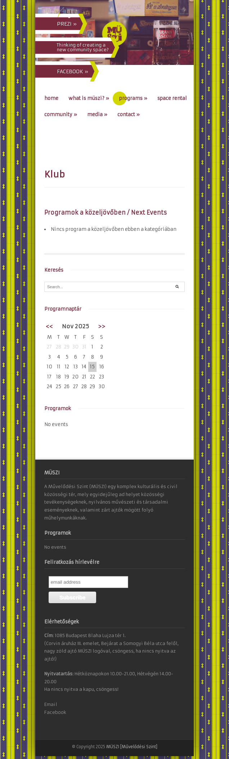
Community (60, 114)
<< (49, 326)
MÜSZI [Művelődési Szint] (131, 746)
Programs (133, 98)
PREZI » (67, 24)
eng (66, 15)
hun (51, 15)
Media (97, 114)
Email (50, 704)
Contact (128, 114)
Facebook (55, 712)
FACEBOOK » (72, 71)
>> (101, 326)
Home (51, 98)
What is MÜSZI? (88, 98)
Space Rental (172, 98)
